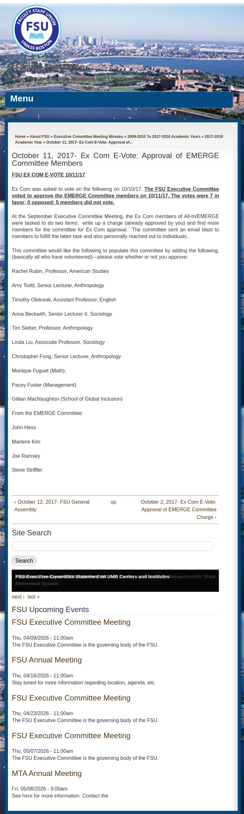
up (113, 502)
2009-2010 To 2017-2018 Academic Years (163, 136)
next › (18, 596)
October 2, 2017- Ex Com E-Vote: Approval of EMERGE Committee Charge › (178, 509)
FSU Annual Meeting (47, 660)
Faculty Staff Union (50, 66)
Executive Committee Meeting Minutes (88, 136)
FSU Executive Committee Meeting (71, 622)
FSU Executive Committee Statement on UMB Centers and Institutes (92, 576)
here (27, 795)
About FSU (40, 136)
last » (34, 596)
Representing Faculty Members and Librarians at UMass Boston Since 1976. (112, 78)
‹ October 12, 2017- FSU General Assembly (52, 505)
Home (20, 136)
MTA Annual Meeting (47, 773)
